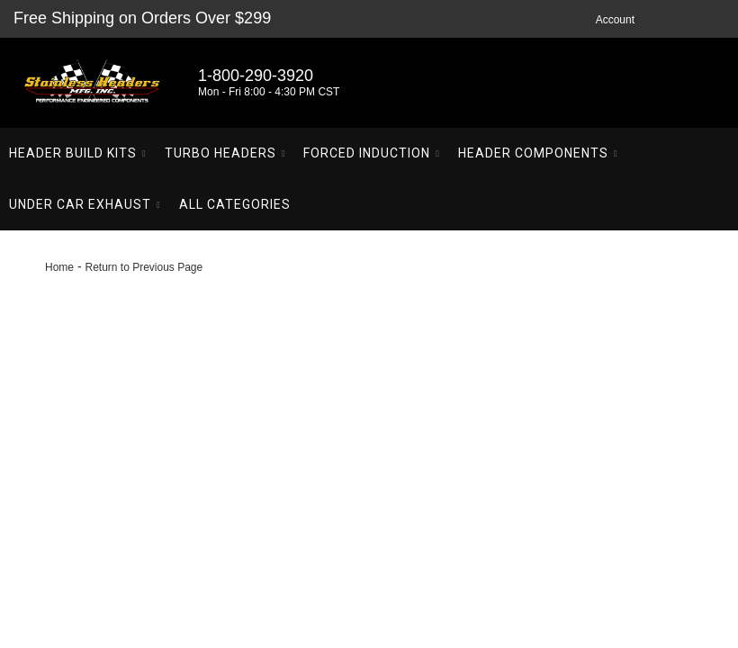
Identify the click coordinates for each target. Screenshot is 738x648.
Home (59, 267)
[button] (78, 153)
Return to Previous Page (143, 267)
